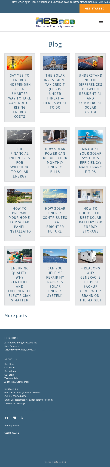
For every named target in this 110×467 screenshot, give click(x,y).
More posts (15, 315)
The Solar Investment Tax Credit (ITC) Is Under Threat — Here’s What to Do (55, 91)
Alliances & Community (16, 381)
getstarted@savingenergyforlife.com (33, 399)
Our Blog (9, 374)
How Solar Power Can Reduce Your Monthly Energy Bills (55, 160)
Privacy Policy (11, 425)
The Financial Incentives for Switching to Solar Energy (19, 163)
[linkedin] (14, 418)
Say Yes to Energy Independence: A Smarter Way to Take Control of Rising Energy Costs (19, 96)
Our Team (9, 367)
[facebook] (6, 418)
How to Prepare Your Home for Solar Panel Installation (20, 222)
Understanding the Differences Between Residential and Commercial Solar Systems (90, 93)
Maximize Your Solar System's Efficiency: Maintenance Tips (90, 160)
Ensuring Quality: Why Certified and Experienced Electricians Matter (20, 284)
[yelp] (22, 418)
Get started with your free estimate (22, 392)
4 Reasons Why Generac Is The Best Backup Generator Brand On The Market (91, 284)
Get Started (94, 8)
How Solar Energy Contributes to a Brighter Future (55, 220)
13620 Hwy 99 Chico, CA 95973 (20, 349)
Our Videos (10, 371)
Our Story (9, 364)
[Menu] (101, 22)
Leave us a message (14, 403)
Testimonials (11, 378)
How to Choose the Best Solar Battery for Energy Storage (90, 220)
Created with (55, 461)
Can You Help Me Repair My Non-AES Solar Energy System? (55, 282)
